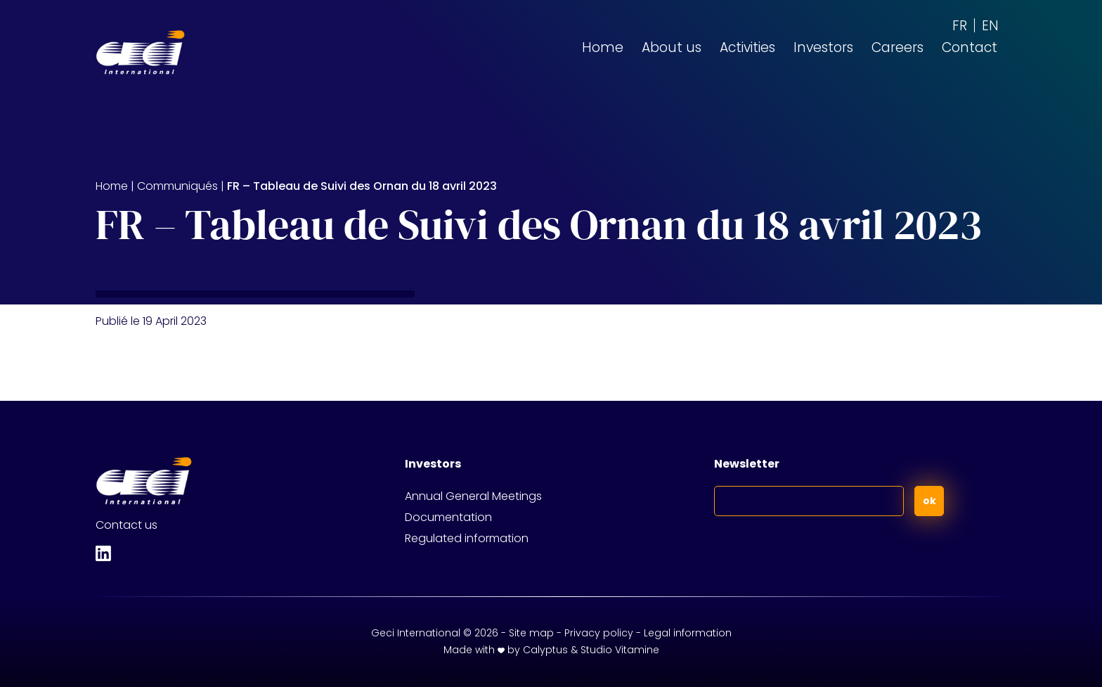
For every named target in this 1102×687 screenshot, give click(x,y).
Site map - (536, 633)
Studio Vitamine (620, 650)
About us (671, 47)
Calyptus (545, 650)
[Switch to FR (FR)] (959, 25)
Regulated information (467, 538)
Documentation (448, 517)
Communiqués (177, 186)
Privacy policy (598, 633)
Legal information (688, 633)
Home (602, 47)
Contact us (126, 525)
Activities (747, 47)
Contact (969, 47)
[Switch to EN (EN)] (990, 25)
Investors (823, 47)
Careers (897, 47)
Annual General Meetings (473, 496)
